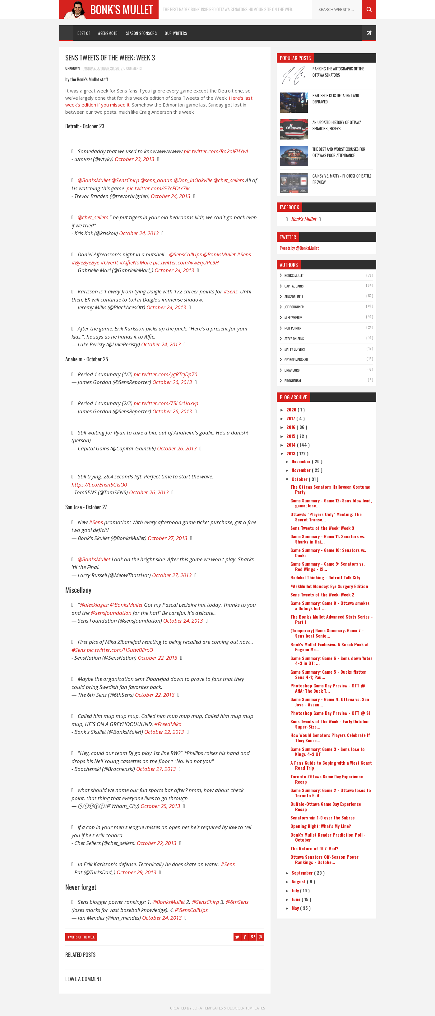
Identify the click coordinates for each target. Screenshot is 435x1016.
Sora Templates (208, 1008)
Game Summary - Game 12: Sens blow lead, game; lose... (331, 503)
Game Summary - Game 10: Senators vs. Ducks (328, 552)
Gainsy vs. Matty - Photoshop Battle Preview (341, 179)
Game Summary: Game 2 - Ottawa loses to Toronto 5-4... (330, 793)
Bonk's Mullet (303, 219)
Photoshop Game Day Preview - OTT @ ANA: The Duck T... (327, 688)
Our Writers (176, 33)
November (302, 470)
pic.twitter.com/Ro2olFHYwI (216, 151)
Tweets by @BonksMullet (299, 248)
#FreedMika (168, 724)
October (300, 479)
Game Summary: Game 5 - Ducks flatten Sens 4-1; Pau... (328, 674)
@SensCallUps (185, 254)
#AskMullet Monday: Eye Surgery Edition (329, 586)
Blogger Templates (246, 1008)
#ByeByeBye (85, 262)
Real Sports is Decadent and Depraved (335, 98)
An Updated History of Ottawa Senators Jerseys (336, 125)
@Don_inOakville (193, 180)
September (303, 872)
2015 (291, 436)
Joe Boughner (294, 306)
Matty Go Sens (295, 349)
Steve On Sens (294, 338)
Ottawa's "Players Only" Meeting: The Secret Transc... (326, 517)
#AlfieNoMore (135, 262)
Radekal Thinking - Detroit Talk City (325, 577)
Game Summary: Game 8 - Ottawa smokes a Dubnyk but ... (330, 605)
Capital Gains (294, 285)
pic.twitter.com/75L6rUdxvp (166, 403)
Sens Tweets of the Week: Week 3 (322, 528)
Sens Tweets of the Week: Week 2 (322, 594)
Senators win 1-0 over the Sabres (322, 817)
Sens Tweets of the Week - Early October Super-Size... (329, 724)
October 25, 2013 (160, 805)
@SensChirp (125, 180)
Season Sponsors (141, 33)
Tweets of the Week (81, 936)
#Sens (244, 254)
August (299, 881)
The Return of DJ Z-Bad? (314, 848)
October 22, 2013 (157, 657)
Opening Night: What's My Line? (320, 826)
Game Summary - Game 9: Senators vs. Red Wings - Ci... (327, 566)
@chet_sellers (229, 180)
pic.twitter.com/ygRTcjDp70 (165, 374)
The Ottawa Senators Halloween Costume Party (330, 489)
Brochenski (293, 380)
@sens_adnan (157, 180)
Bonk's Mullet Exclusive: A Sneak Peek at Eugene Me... (329, 647)
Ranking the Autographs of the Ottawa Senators (338, 71)
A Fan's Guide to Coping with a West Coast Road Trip (331, 765)
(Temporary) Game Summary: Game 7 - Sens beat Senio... (327, 633)
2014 (291, 444)
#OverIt (109, 262)
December (302, 461)
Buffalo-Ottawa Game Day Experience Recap (325, 806)
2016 (291, 427)
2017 (291, 418)
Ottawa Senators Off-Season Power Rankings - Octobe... (324, 859)
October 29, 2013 (136, 872)
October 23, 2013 (134, 159)
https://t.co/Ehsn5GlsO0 (99, 484)
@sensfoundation (111, 612)
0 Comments (132, 68)
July (296, 890)
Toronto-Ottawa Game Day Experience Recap (326, 779)
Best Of (83, 33)
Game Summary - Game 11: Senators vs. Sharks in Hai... (327, 539)
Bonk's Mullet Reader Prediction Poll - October (328, 837)
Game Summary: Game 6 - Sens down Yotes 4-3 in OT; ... (331, 661)
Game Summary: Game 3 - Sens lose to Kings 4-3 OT (327, 751)
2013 (291, 453)
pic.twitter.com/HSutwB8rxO (120, 649)
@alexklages (94, 604)
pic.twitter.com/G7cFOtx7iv (158, 188)
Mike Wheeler (294, 317)
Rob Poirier (293, 327)
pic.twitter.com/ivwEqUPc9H (186, 262)
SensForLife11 (294, 296)
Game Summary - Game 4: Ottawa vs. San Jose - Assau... (329, 702)
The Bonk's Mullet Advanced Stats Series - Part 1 (331, 619)
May (296, 907)
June (297, 899)
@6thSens (237, 901)
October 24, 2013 (170, 196)
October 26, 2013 (172, 382)
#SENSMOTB (108, 33)
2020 (292, 409)
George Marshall (296, 359)
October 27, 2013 (167, 538)
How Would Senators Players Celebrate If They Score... (330, 737)
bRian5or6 (292, 370)
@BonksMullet (94, 180)
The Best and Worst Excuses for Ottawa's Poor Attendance (338, 152)
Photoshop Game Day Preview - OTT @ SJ (330, 713)
